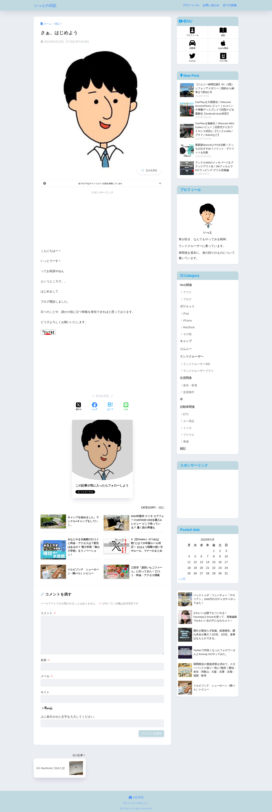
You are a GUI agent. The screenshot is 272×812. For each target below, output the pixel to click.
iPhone (187, 320)
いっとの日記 (47, 5)
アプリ (187, 292)
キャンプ (186, 341)
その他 (187, 334)
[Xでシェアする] (79, 406)
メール (47, 676)
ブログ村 (223, 57)
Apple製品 (223, 44)
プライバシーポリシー (135, 803)
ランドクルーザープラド (198, 371)
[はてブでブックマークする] (110, 406)
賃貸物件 (188, 392)
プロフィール (190, 5)
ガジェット (187, 306)
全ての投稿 (230, 5)
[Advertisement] (102, 220)
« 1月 (182, 579)
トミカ (187, 428)
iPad (186, 314)
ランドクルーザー (191, 357)
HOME (136, 797)
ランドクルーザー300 (196, 364)
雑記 (161, 507)
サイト (45, 692)
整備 (186, 442)
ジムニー (186, 349)
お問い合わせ (211, 5)
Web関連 (186, 285)
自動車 (192, 44)
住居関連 (186, 378)
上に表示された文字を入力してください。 (69, 716)
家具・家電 (190, 385)
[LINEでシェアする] (126, 407)
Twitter (192, 57)
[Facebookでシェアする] (94, 406)
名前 (45, 660)
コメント (48, 613)
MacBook (189, 327)
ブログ (187, 299)
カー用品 (188, 421)
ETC (186, 415)
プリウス (188, 435)
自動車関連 (187, 407)
